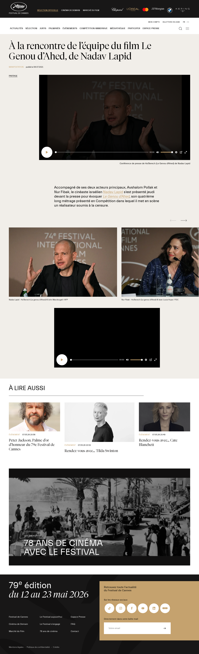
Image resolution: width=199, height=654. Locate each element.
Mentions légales (16, 647)
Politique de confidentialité (38, 647)
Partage (13, 76)
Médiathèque (117, 28)
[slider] (101, 152)
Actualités (16, 28)
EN (188, 22)
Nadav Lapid (113, 192)
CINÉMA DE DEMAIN (70, 10)
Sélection (31, 28)
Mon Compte (154, 22)
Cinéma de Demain (18, 624)
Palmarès (54, 28)
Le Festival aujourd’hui (51, 617)
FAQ (73, 624)
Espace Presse (151, 28)
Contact (75, 631)
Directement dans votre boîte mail (121, 619)
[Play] (46, 152)
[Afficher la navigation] (187, 28)
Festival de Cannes (18, 617)
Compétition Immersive (94, 28)
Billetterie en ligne (171, 22)
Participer (134, 28)
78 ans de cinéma (48, 631)
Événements (70, 28)
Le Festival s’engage (50, 624)
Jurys (43, 28)
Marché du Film (16, 631)
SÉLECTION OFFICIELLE (47, 10)
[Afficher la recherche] (180, 28)
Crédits (56, 647)
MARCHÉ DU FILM (91, 10)
